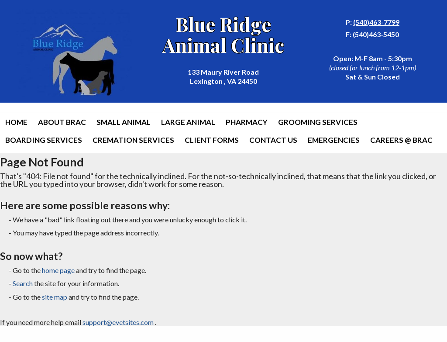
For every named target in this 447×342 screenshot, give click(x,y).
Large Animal (188, 122)
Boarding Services (43, 140)
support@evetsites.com (118, 322)
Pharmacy (247, 122)
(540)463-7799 (376, 22)
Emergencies (334, 140)
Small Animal (123, 122)
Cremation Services (133, 140)
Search (23, 283)
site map (54, 297)
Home (16, 122)
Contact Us (273, 140)
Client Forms (212, 140)
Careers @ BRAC (401, 140)
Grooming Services (318, 122)
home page (58, 270)
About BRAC (62, 122)
